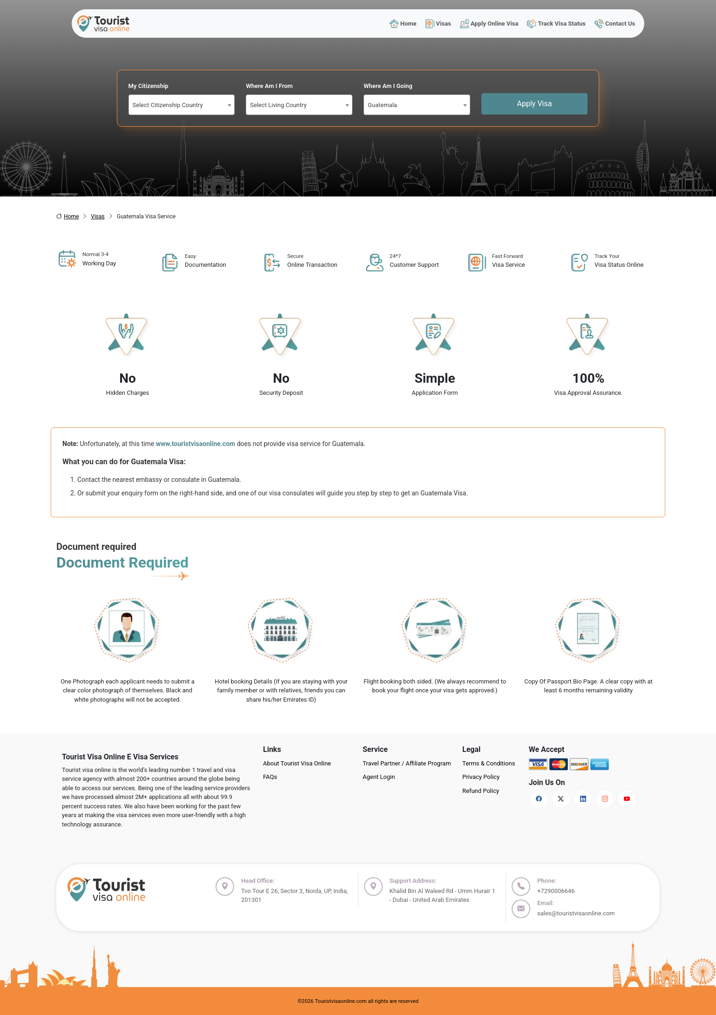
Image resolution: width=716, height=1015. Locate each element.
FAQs (270, 776)
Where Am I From (269, 85)
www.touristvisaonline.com (196, 443)
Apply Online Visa (488, 23)
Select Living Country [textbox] (278, 105)
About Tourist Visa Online (297, 763)
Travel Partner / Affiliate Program (407, 763)
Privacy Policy (481, 776)
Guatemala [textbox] (382, 105)
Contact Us (614, 23)
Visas (438, 23)
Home (402, 23)
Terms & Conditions (488, 763)
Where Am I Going (388, 85)
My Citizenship (148, 85)
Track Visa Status (556, 23)
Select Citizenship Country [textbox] (168, 105)
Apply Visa (534, 103)
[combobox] (181, 105)
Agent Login (379, 776)
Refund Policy (480, 790)
